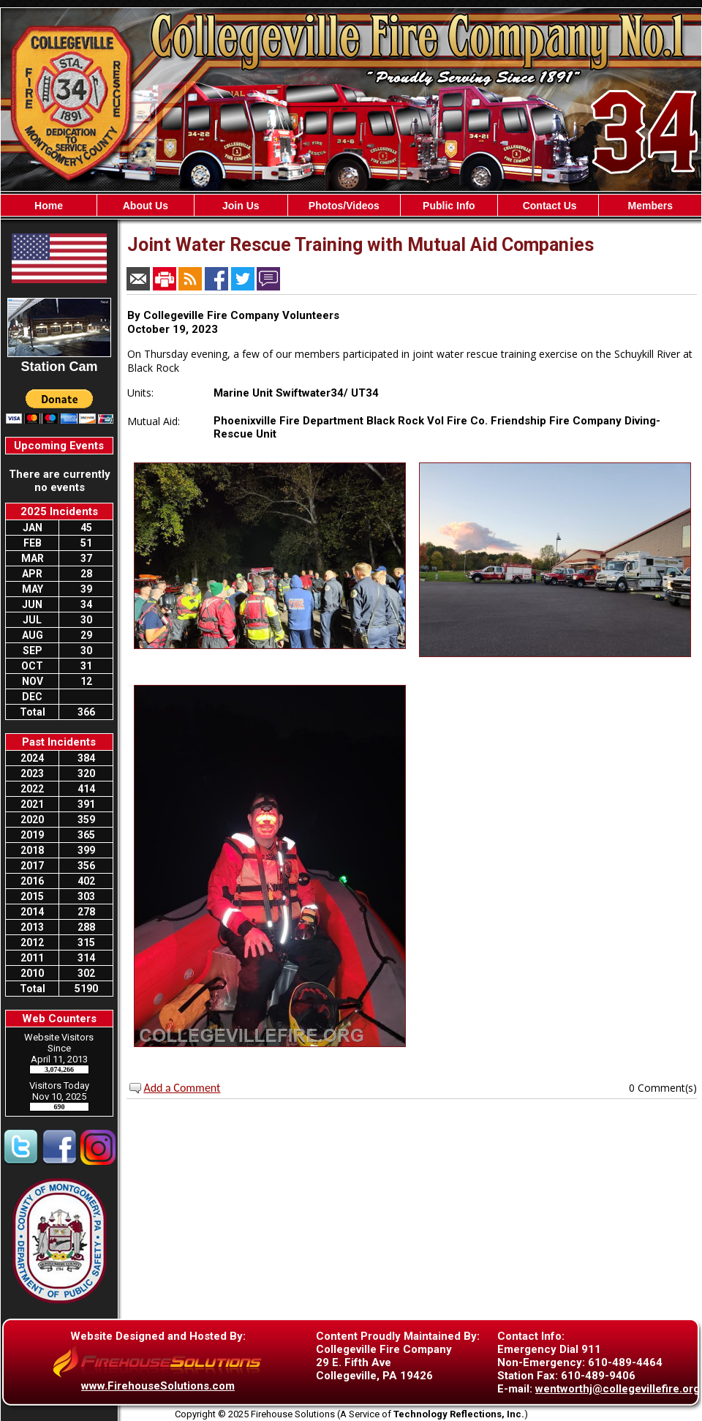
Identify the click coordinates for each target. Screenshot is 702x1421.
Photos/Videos (344, 205)
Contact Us (548, 205)
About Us (145, 205)
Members (649, 205)
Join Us (241, 205)
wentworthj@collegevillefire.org (617, 1388)
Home (48, 205)
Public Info (449, 205)
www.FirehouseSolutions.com (158, 1385)
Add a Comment (181, 1088)
